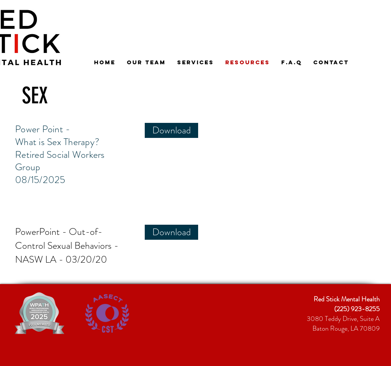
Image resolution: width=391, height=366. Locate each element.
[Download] (171, 130)
